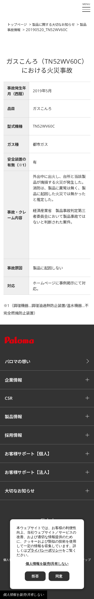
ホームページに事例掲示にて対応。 (59, 285)
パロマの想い (17, 361)
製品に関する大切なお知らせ (53, 24)
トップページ (17, 24)
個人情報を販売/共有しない (23, 594)
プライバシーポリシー (44, 550)
